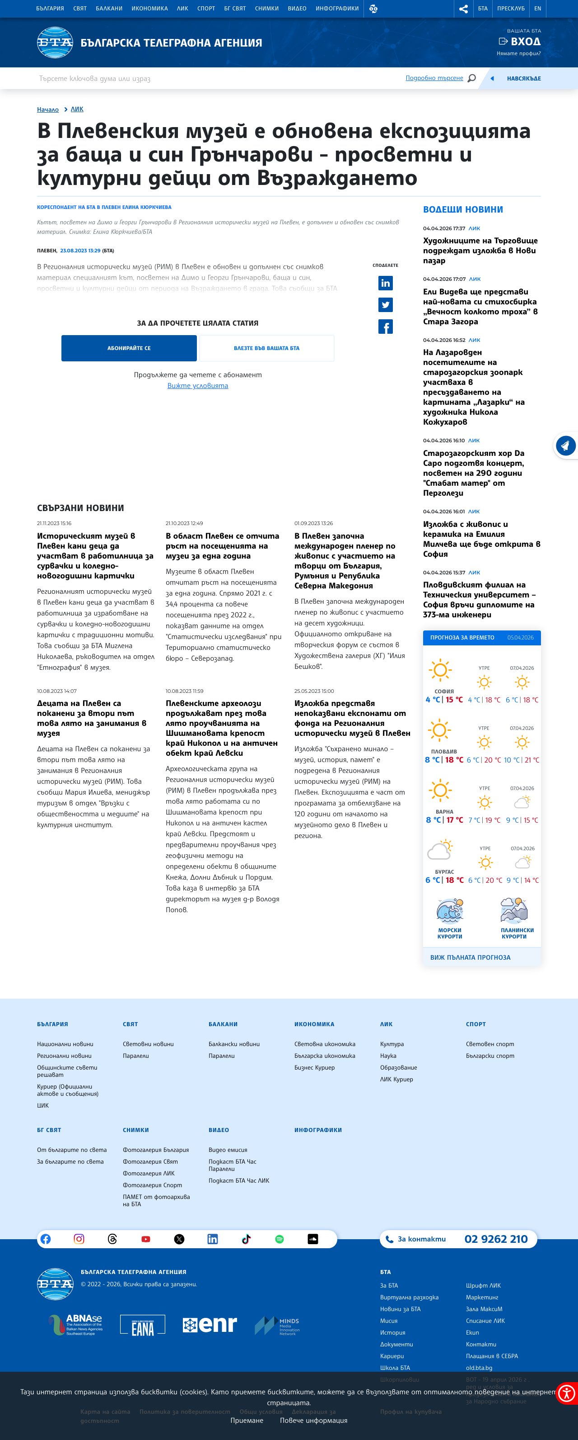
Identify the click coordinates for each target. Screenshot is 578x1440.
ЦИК (43, 1105)
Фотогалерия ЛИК (149, 1173)
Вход (526, 41)
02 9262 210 (496, 1239)
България (50, 8)
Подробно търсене (434, 78)
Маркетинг (482, 1297)
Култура (392, 1044)
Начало (48, 110)
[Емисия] (492, 78)
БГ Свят (235, 8)
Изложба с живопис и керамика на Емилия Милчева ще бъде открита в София (482, 539)
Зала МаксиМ (484, 1309)
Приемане (246, 1420)
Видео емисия (228, 1150)
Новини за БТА (400, 1309)
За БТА (389, 1285)
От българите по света (72, 1150)
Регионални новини (64, 1056)
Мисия (389, 1321)
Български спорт (490, 1056)
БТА (483, 8)
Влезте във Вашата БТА (266, 348)
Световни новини (148, 1044)
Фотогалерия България (156, 1150)
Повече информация (314, 1420)
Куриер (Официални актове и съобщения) (67, 1090)
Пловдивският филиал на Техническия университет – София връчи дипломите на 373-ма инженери (479, 600)
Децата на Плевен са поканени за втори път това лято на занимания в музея (91, 718)
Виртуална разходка (409, 1297)
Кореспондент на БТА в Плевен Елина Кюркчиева (104, 207)
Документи (396, 1344)
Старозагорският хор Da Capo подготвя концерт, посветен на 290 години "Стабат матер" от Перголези (474, 473)
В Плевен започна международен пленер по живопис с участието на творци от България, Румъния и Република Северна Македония (345, 561)
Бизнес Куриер (314, 1067)
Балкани (109, 8)
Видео (297, 8)
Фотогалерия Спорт (152, 1185)
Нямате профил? (519, 53)
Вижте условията (198, 385)
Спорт (206, 8)
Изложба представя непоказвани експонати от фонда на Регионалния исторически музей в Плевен (352, 718)
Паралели (136, 1056)
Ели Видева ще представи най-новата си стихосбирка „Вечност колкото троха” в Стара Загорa (480, 307)
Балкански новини (234, 1044)
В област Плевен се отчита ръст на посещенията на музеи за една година (223, 546)
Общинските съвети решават (67, 1071)
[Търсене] (471, 78)
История (393, 1332)
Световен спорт (490, 1044)
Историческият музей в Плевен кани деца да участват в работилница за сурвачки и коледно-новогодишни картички (95, 556)
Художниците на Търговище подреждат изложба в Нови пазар (480, 250)
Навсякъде (524, 78)
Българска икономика (324, 1056)
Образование (398, 1067)
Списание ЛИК (485, 1321)
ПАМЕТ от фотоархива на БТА (156, 1201)
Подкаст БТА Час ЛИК (239, 1180)
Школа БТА (395, 1368)
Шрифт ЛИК (483, 1285)
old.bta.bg (479, 1368)
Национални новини (65, 1044)
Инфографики (337, 8)
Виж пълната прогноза (470, 958)
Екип (472, 1332)
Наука (388, 1056)
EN (537, 8)
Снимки (267, 8)
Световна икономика (324, 1044)
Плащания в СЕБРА (492, 1356)
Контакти (481, 1344)
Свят (80, 8)
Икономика (150, 8)
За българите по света (70, 1161)
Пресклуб (511, 8)
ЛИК (182, 8)
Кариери (392, 1356)
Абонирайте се (129, 348)
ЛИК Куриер (396, 1079)
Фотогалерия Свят (150, 1161)
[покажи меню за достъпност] (566, 1393)
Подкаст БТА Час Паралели (232, 1165)
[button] (373, 9)
